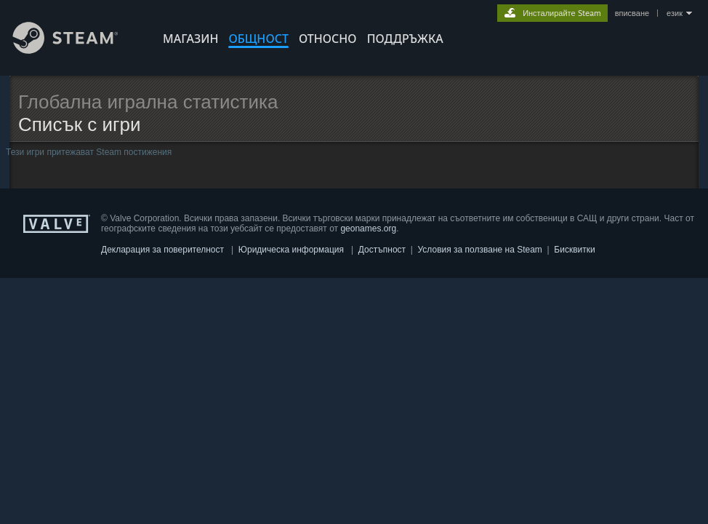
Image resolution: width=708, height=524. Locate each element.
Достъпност (382, 250)
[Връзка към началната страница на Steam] (76, 50)
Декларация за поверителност (162, 250)
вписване (632, 13)
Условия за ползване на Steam (480, 250)
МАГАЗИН (190, 38)
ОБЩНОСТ (258, 38)
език (675, 13)
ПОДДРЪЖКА (405, 38)
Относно (328, 38)
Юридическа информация (291, 250)
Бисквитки (574, 250)
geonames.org (368, 228)
